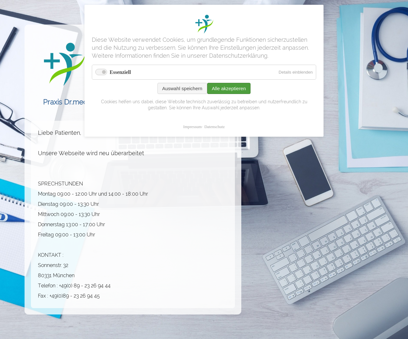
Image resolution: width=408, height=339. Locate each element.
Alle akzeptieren (229, 88)
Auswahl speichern (182, 88)
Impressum (192, 126)
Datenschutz (214, 126)
